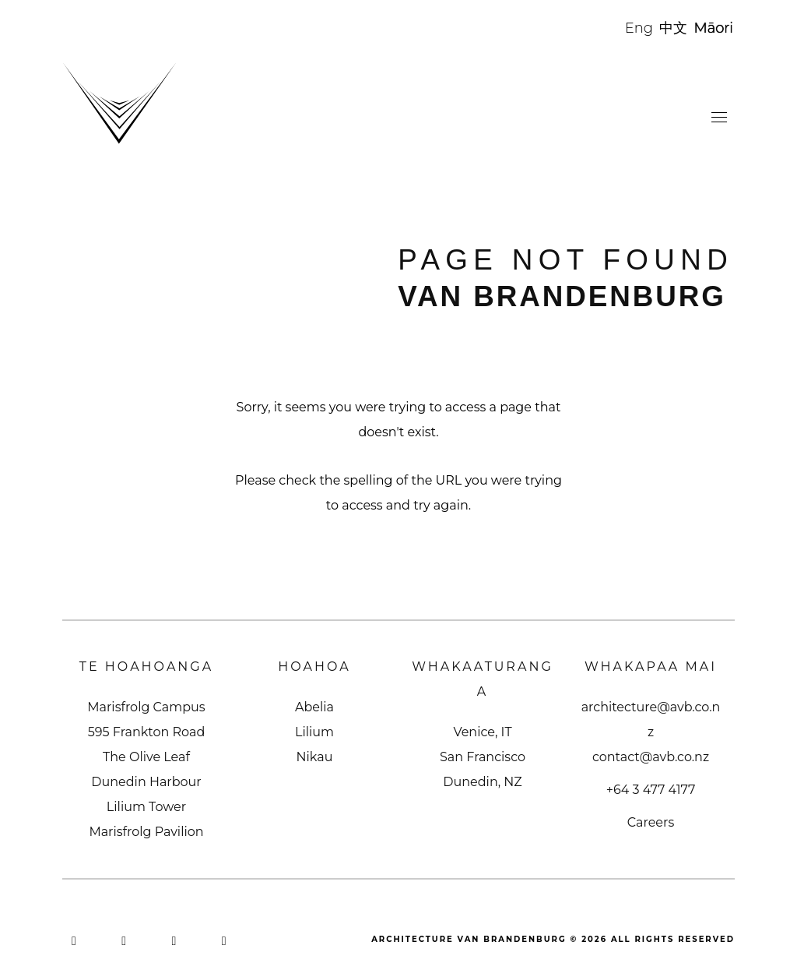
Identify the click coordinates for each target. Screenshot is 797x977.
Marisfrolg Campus (146, 707)
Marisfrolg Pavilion (146, 831)
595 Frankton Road (146, 732)
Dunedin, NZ (482, 781)
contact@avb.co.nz (650, 757)
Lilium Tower (146, 806)
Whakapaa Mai (651, 666)
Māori (714, 28)
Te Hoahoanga (146, 666)
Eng (639, 28)
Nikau (315, 757)
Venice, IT (482, 732)
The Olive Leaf (146, 757)
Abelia (314, 707)
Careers (650, 822)
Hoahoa (314, 666)
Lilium (314, 732)
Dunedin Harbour (146, 781)
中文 (673, 28)
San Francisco (482, 757)
